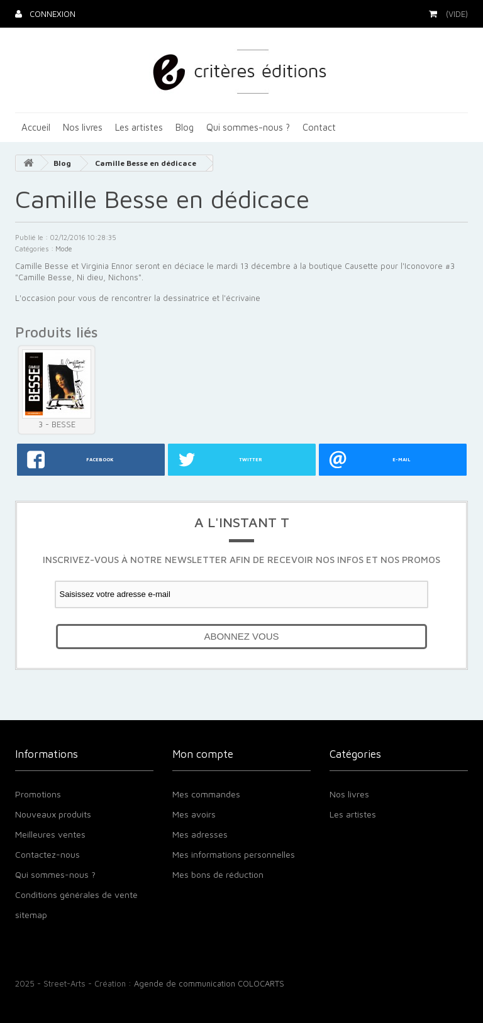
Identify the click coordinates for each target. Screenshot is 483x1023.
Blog (184, 127)
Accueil (35, 127)
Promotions (38, 794)
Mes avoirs (194, 814)
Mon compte (202, 754)
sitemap (31, 914)
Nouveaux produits (53, 814)
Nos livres (83, 127)
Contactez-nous (47, 854)
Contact (319, 127)
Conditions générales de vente (76, 894)
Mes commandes (206, 794)
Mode (63, 248)
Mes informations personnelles (233, 854)
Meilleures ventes (50, 834)
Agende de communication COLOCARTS (209, 983)
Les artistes (139, 127)
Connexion (51, 14)
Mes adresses (200, 834)
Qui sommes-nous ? (248, 127)
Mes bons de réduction (218, 874)
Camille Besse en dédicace (145, 163)
